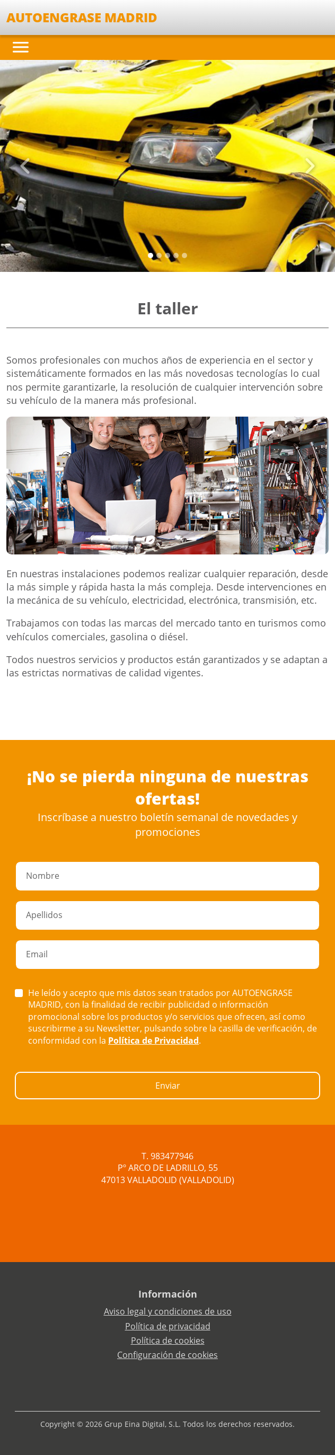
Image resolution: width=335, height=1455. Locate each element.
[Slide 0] (150, 255)
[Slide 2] (167, 255)
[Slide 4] (184, 255)
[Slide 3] (176, 255)
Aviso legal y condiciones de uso (168, 1311)
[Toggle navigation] (20, 47)
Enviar (167, 1085)
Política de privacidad (167, 1326)
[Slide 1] (159, 255)
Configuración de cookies (167, 1355)
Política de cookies (168, 1340)
